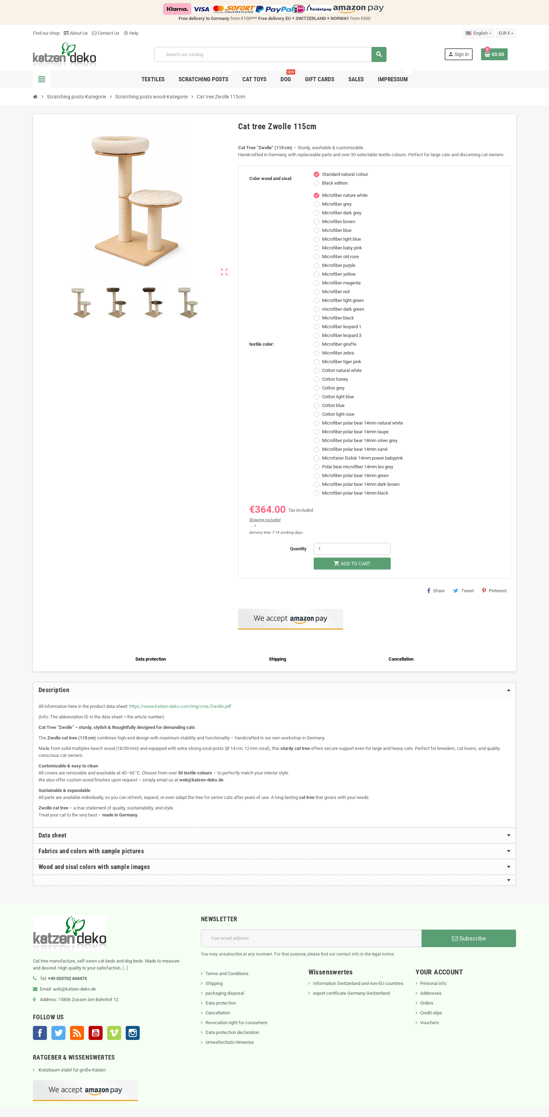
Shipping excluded (264, 520)
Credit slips (431, 1012)
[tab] (274, 690)
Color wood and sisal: (270, 178)
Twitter (58, 1033)
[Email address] (311, 938)
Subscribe (469, 938)
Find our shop (46, 33)
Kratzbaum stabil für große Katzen (71, 1070)
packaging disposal (225, 993)
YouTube (96, 1033)
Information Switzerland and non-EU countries (358, 983)
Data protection (221, 1003)
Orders (426, 1003)
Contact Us (105, 33)
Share (436, 590)
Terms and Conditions (227, 973)
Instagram (133, 1033)
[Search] (270, 54)
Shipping (214, 983)
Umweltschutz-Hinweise (230, 1042)
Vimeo (114, 1033)
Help (131, 33)
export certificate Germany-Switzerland (351, 993)
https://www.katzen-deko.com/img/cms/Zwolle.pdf (180, 706)
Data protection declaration (232, 1032)
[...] (125, 968)
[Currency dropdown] (506, 33)
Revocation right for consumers (236, 1022)
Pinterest (494, 590)
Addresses (431, 993)
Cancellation (218, 1012)
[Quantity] (352, 549)
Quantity (298, 548)
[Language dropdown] (478, 33)
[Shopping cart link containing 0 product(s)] (494, 54)
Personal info (433, 983)
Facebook (40, 1033)
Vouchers (429, 1022)
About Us (76, 33)
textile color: (261, 344)
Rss (77, 1033)
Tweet (463, 590)
